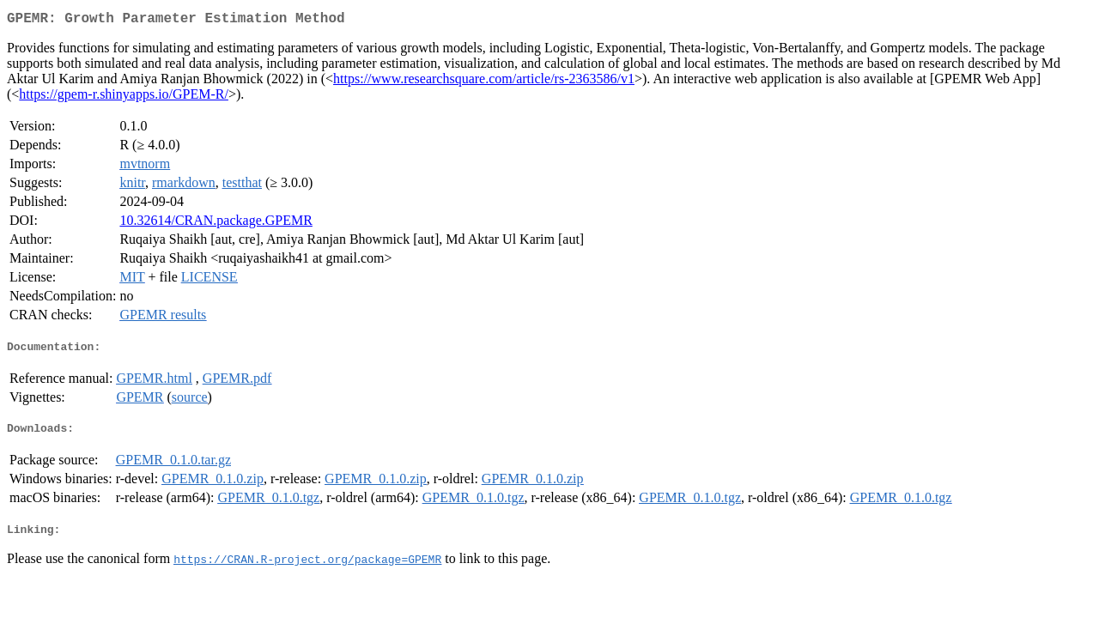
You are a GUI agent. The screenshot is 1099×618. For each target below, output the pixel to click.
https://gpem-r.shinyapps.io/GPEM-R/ (123, 97)
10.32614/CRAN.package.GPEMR (215, 223)
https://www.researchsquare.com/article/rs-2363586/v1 (484, 82)
